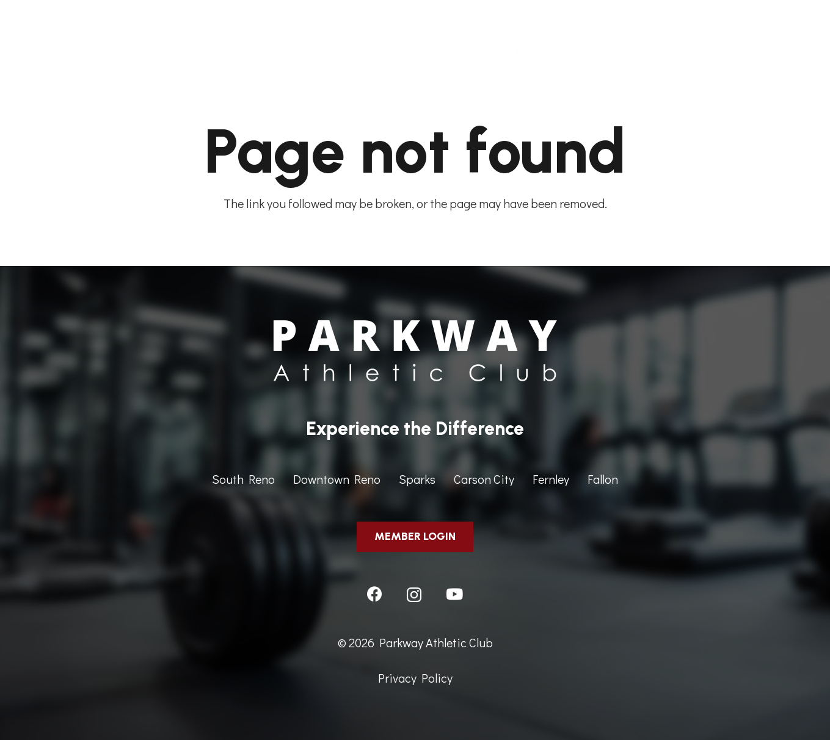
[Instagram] (414, 594)
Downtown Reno (336, 479)
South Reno (243, 479)
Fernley (551, 479)
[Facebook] (374, 594)
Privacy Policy (415, 678)
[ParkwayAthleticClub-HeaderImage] (414, 33)
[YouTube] (454, 594)
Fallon (603, 479)
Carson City (484, 479)
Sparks (417, 479)
